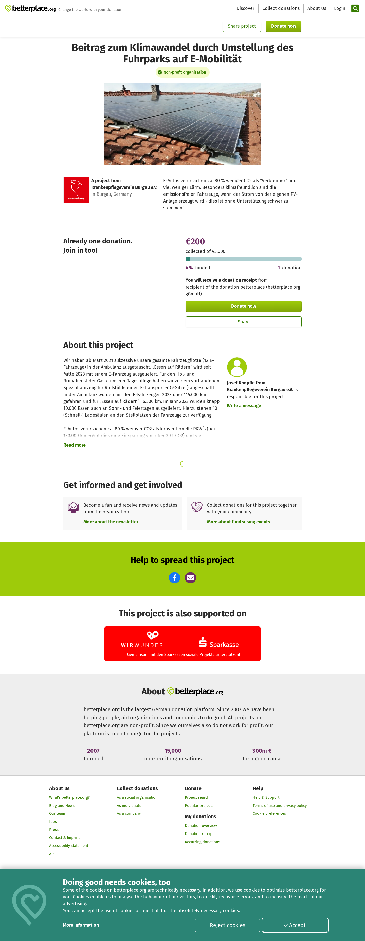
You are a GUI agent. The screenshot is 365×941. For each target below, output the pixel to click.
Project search (197, 797)
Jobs (53, 821)
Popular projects (199, 805)
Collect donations (281, 8)
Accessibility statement (68, 845)
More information (81, 925)
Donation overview (201, 825)
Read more (74, 445)
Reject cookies (227, 925)
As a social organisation (137, 797)
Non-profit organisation (184, 72)
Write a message (244, 406)
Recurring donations (202, 841)
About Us (316, 8)
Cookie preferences (269, 813)
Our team (57, 813)
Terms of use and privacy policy (280, 805)
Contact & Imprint (64, 837)
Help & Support (266, 797)
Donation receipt (199, 833)
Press (54, 829)
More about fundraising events (238, 522)
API (52, 853)
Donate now (283, 26)
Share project (242, 26)
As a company (129, 813)
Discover (245, 8)
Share (244, 322)
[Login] (339, 8)
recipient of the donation (212, 287)
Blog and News (62, 805)
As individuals (129, 805)
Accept (295, 925)
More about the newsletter (110, 522)
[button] (174, 577)
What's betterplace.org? (69, 797)
